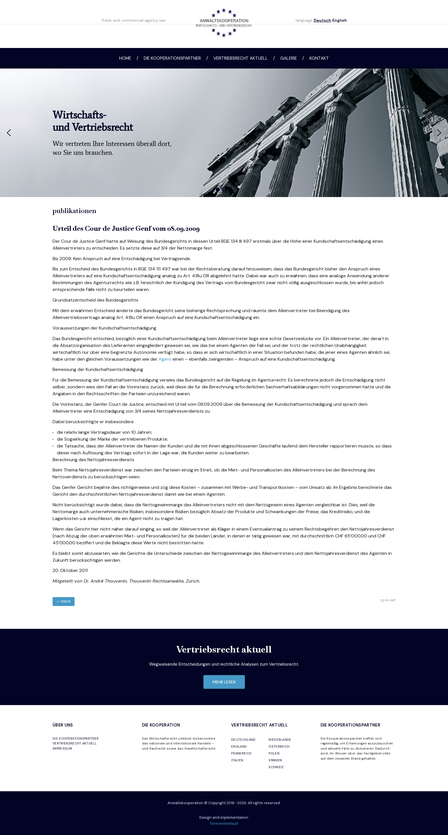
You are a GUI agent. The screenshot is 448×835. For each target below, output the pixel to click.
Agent (165, 359)
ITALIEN (237, 760)
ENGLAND (239, 746)
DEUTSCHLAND (243, 740)
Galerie (288, 58)
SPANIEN (275, 760)
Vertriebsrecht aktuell (240, 58)
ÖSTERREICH (279, 746)
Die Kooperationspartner (172, 58)
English (339, 20)
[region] (224, 133)
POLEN (274, 753)
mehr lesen (224, 682)
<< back (64, 601)
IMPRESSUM (62, 748)
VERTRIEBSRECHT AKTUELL (75, 743)
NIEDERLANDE (280, 740)
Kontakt (319, 58)
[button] (8, 132)
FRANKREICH (241, 753)
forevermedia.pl (224, 823)
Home (125, 58)
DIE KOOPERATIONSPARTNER (76, 738)
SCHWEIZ (276, 767)
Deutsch (322, 20)
